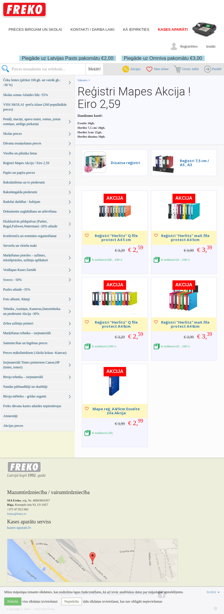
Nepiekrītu (71, 601)
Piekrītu (12, 601)
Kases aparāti (173, 29)
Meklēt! (94, 69)
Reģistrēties (189, 46)
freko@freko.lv (16, 513)
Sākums (82, 80)
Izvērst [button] (213, 592)
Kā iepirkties (136, 29)
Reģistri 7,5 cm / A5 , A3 (194, 162)
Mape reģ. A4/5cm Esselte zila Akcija (116, 410)
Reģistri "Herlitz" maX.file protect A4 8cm (185, 324)
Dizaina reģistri (125, 162)
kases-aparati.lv (19, 527)
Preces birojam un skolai (35, 29)
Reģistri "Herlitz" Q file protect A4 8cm (116, 324)
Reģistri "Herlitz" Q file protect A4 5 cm (116, 237)
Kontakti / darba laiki (92, 29)
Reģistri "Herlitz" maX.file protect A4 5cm (185, 237)
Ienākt (210, 46)
